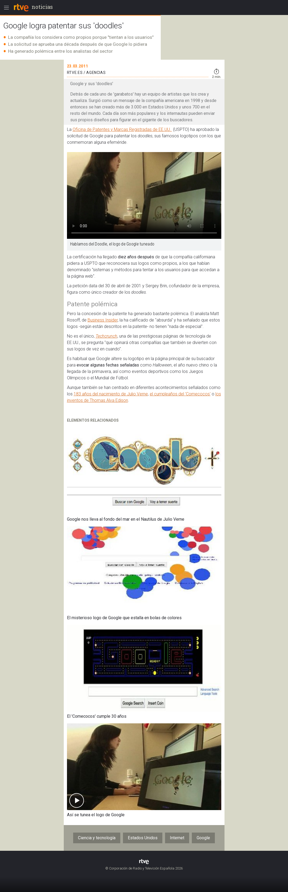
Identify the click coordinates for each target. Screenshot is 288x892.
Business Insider (103, 320)
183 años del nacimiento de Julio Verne (111, 393)
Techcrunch (106, 336)
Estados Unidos (143, 837)
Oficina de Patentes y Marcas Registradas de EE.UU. (122, 129)
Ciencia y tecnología (96, 837)
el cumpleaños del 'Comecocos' (180, 393)
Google (203, 837)
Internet (177, 837)
